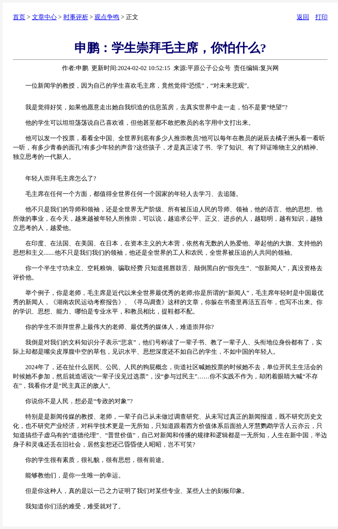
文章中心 (44, 17)
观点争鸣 (106, 17)
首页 (19, 17)
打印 (321, 17)
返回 (303, 17)
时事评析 (75, 17)
